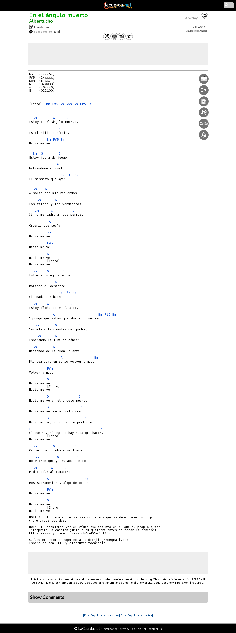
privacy (124, 628)
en (139, 628)
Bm (48, 104)
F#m (50, 243)
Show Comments (47, 597)
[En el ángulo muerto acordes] (101, 615)
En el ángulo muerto (58, 15)
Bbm (69, 104)
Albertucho (41, 21)
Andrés (203, 30)
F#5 (55, 104)
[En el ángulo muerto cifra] (136, 615)
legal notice (110, 628)
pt (145, 628)
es (133, 628)
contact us (155, 628)
